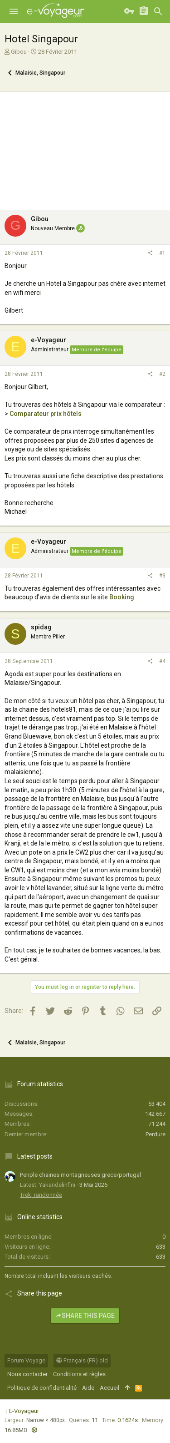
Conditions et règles (79, 1374)
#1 (162, 253)
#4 (162, 661)
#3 (162, 575)
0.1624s (127, 1420)
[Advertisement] (85, 149)
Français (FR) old (82, 1360)
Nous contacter (27, 1374)
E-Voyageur (24, 1411)
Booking (121, 597)
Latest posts (35, 1156)
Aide (88, 1387)
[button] (14, 11)
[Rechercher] (158, 11)
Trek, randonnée (41, 1194)
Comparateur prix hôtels (46, 413)
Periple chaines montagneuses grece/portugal (80, 1174)
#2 (162, 374)
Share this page (85, 1315)
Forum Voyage (26, 1360)
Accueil (109, 1387)
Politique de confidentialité (42, 1387)
